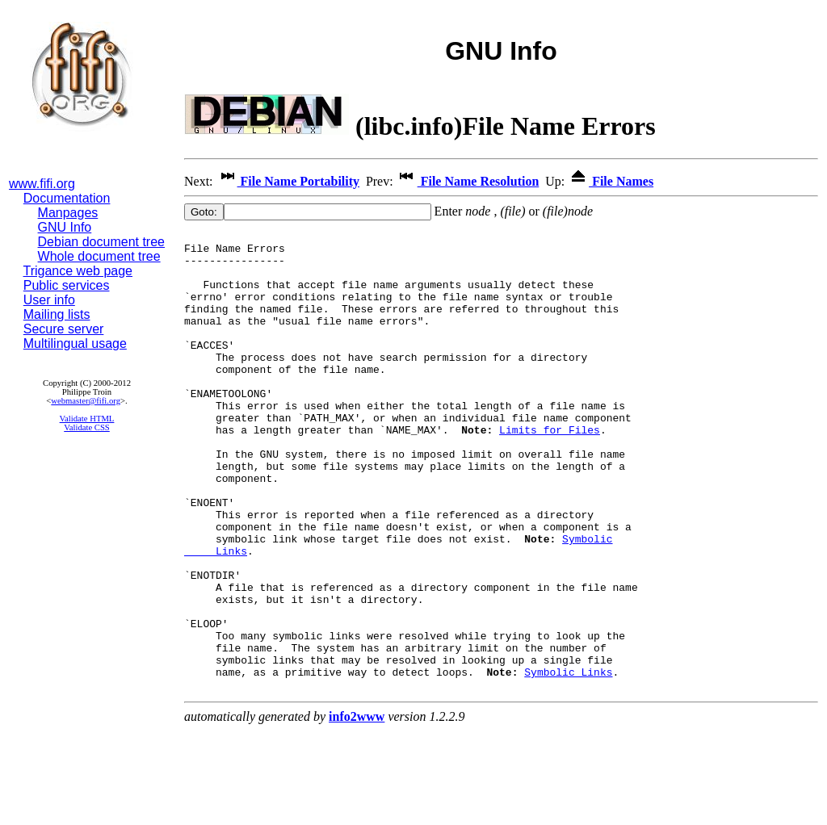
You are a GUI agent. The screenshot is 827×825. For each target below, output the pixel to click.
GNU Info (65, 227)
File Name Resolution (468, 181)
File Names (610, 181)
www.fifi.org (42, 184)
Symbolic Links (568, 761)
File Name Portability (288, 181)
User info (49, 300)
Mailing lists (56, 314)
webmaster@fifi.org (85, 400)
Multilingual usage (75, 343)
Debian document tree (101, 242)
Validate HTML (87, 418)
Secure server (63, 329)
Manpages (68, 213)
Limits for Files (549, 470)
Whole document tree (99, 256)
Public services (66, 285)
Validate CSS (87, 427)
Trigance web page (78, 271)
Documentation (67, 198)
